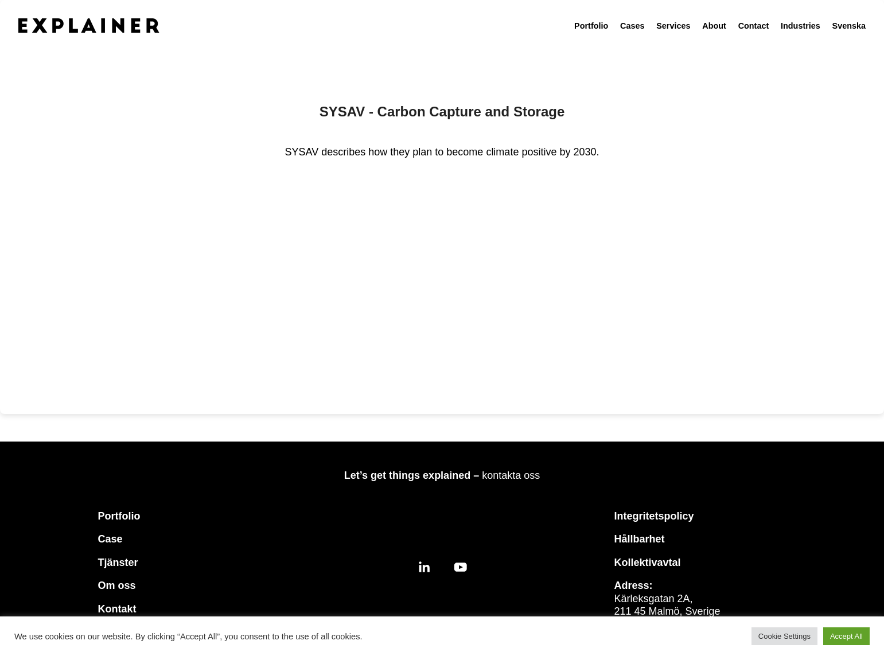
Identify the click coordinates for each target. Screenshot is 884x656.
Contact (753, 25)
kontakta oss (511, 475)
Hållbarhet (639, 539)
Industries (800, 25)
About (714, 25)
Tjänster (118, 562)
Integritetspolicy (654, 516)
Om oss (117, 585)
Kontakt (117, 609)
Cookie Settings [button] (784, 636)
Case (110, 539)
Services (673, 25)
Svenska (849, 25)
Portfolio (591, 25)
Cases (632, 25)
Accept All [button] (846, 636)
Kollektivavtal (647, 562)
